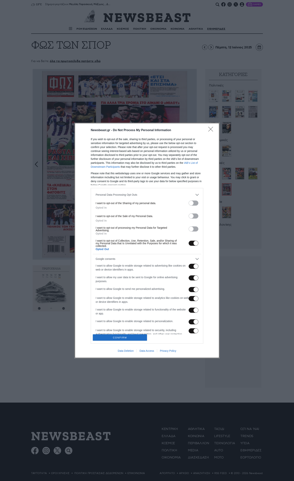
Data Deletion (126, 350)
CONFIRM (120, 337)
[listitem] (147, 195)
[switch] (193, 203)
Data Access (147, 350)
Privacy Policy (168, 350)
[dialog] (147, 240)
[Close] (211, 130)
